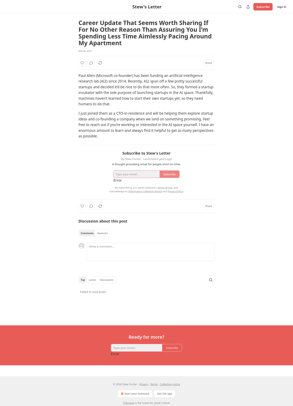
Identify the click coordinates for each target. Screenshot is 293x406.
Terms (154, 384)
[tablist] (94, 233)
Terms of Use (165, 187)
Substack (128, 403)
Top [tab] (83, 279)
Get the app (164, 393)
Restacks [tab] (102, 233)
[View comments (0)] (91, 63)
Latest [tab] (92, 279)
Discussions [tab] (107, 279)
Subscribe (263, 7)
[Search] (240, 6)
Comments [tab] (87, 233)
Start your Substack (134, 394)
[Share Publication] (248, 6)
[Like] (82, 63)
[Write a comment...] (151, 252)
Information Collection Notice (145, 191)
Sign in (281, 7)
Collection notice (170, 384)
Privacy (143, 384)
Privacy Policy (175, 191)
